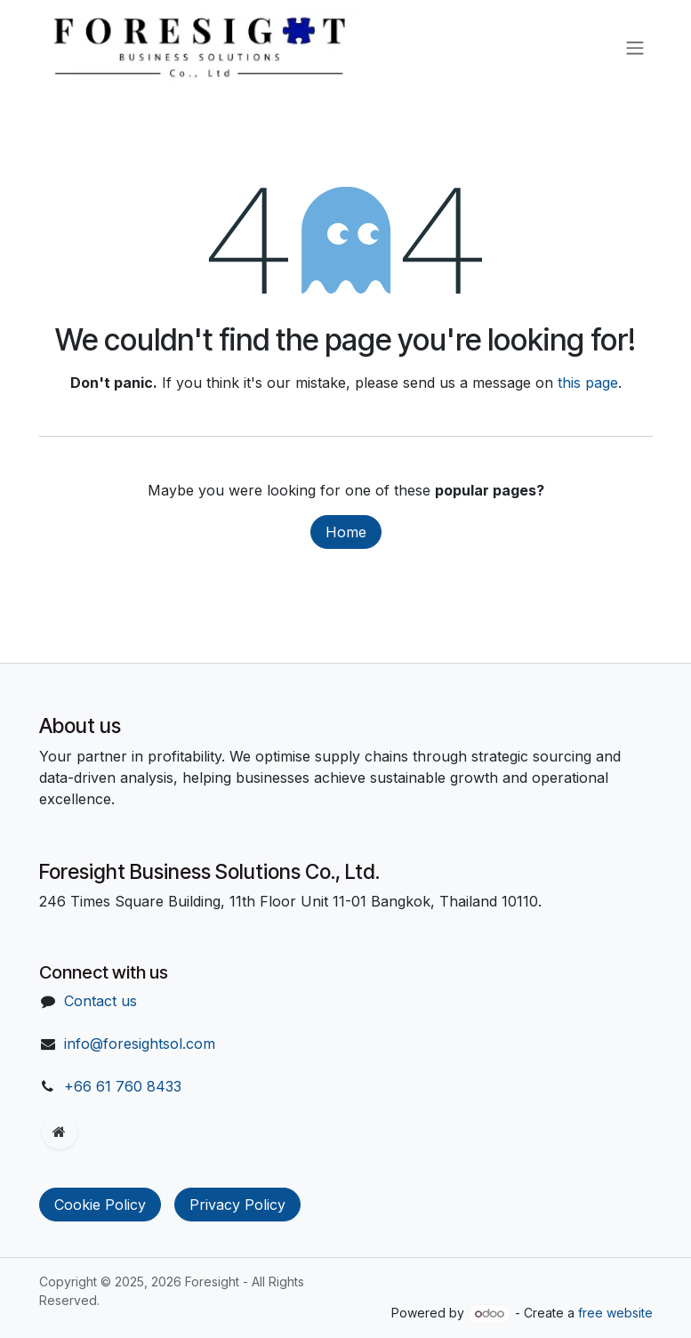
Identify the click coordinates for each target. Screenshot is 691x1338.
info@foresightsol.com (139, 1043)
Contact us (100, 1001)
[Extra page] (59, 1131)
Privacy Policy (237, 1204)
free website (615, 1312)
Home (345, 532)
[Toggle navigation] (635, 47)
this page (588, 382)
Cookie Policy (100, 1204)
